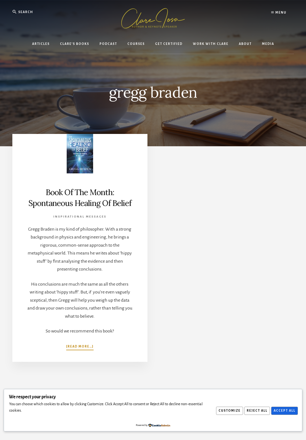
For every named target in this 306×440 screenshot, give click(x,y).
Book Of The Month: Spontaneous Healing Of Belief (80, 202)
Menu (278, 12)
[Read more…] (80, 356)
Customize (226, 410)
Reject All (255, 410)
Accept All (284, 410)
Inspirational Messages (79, 227)
